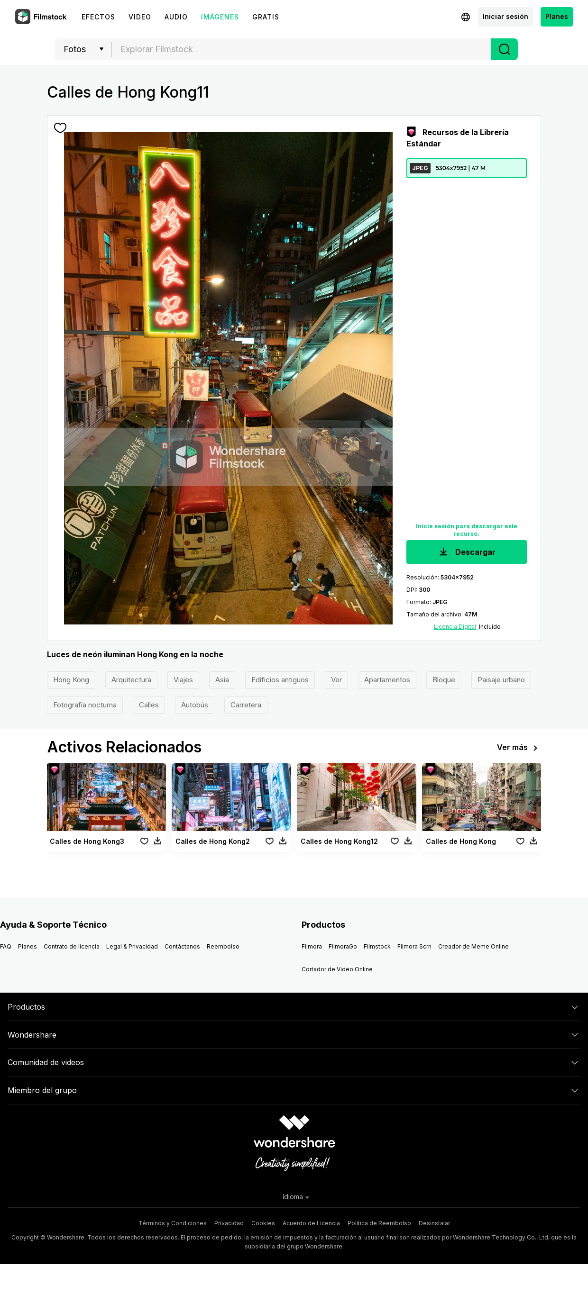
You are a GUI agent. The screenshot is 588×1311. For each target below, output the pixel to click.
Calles (149, 704)
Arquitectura (131, 679)
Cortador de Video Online (337, 969)
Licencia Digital (455, 626)
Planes (556, 16)
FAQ (5, 946)
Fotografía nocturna (85, 704)
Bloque (443, 679)
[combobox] (301, 49)
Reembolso (223, 946)
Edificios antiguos (280, 679)
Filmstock (377, 946)
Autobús (194, 704)
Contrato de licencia (72, 946)
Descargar (466, 552)
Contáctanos (182, 946)
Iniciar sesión (505, 16)
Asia (222, 679)
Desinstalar (434, 1223)
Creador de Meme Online (473, 946)
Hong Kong (71, 679)
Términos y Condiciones (172, 1223)
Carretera (245, 704)
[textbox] (301, 49)
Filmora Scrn (414, 946)
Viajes (183, 679)
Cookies (263, 1223)
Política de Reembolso (379, 1223)
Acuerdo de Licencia (311, 1223)
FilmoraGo (343, 946)
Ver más (519, 748)
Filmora (312, 946)
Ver (336, 679)
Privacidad (229, 1223)
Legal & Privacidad (132, 946)
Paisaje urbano (501, 679)
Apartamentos (387, 679)
